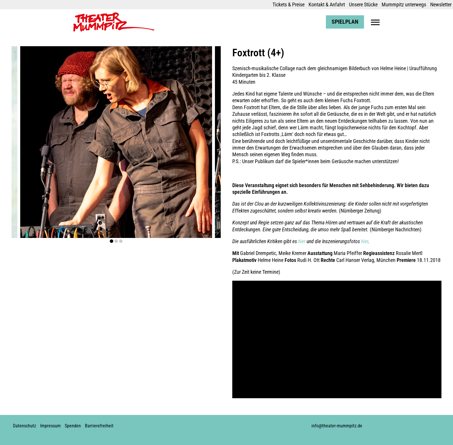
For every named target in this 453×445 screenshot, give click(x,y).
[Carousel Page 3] (120, 241)
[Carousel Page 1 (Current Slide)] (111, 241)
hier (301, 241)
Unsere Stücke (363, 4)
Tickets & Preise (288, 4)
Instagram (208, 423)
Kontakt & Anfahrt (327, 4)
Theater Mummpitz (92, 15)
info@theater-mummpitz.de (336, 426)
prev (32, 142)
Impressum (50, 426)
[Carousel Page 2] (116, 241)
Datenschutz (24, 426)
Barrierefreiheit (99, 426)
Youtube (218, 423)
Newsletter (441, 4)
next (200, 142)
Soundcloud (228, 423)
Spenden (73, 426)
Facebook (198, 423)
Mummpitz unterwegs (404, 4)
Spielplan (345, 21)
